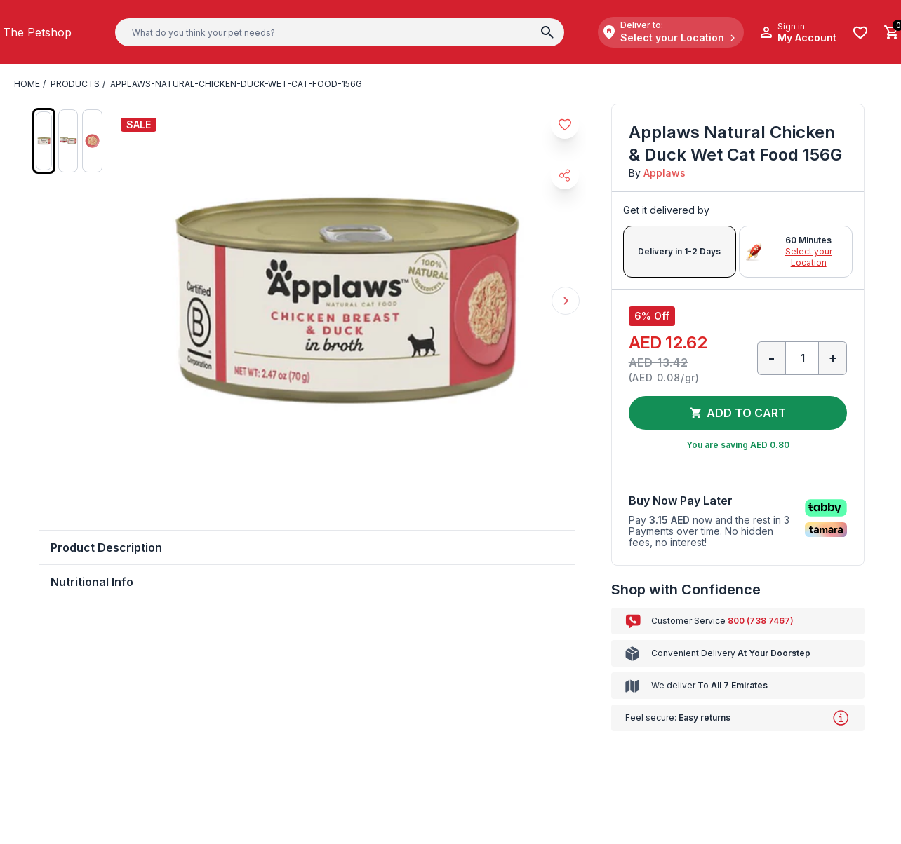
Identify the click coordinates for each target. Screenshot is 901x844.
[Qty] (802, 358)
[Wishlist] (860, 32)
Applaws (664, 173)
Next (566, 301)
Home (27, 84)
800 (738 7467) (761, 620)
